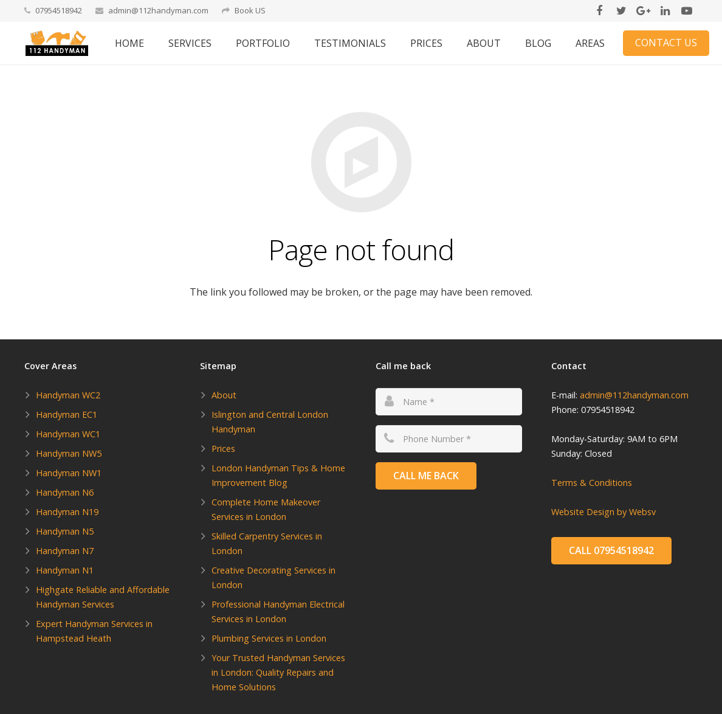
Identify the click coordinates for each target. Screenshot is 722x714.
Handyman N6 (65, 492)
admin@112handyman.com (158, 10)
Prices (223, 448)
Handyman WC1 (68, 434)
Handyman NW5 (68, 453)
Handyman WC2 (68, 395)
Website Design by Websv (603, 512)
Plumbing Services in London (268, 638)
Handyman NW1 (68, 473)
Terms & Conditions (591, 482)
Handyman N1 (65, 570)
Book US (250, 10)
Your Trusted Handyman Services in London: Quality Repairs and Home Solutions (278, 672)
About (223, 395)
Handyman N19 (67, 512)
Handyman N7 (65, 550)
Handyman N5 (65, 531)
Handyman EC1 (66, 414)
